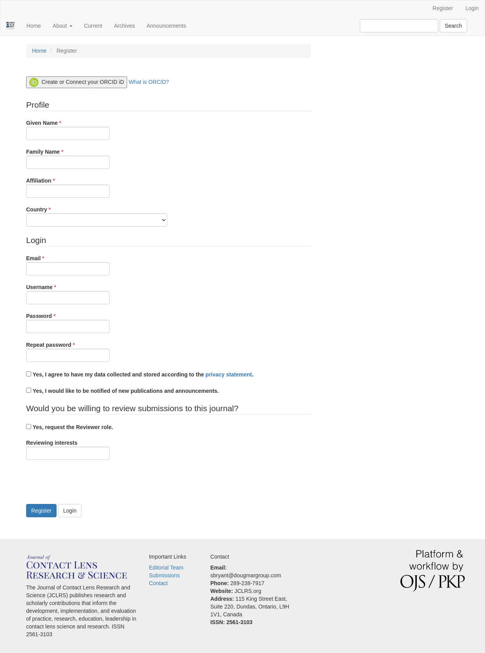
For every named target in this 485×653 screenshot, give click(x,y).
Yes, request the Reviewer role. (69, 427)
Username (68, 293)
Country (96, 216)
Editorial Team (166, 567)
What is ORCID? (149, 82)
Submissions (164, 575)
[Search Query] (399, 25)
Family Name (68, 158)
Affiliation (68, 187)
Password (68, 322)
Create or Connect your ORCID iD (76, 82)
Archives (124, 26)
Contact (158, 583)
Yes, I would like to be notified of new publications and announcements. (122, 391)
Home (34, 26)
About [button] (62, 26)
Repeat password (68, 351)
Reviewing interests (68, 450)
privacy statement (228, 374)
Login (472, 8)
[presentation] (85, 483)
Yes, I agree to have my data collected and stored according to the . (139, 374)
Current (93, 26)
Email (68, 264)
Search (453, 26)
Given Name (68, 129)
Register (443, 8)
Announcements (166, 26)
